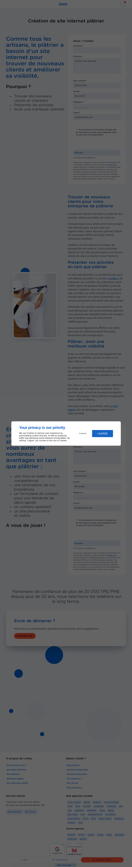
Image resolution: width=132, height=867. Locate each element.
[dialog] (66, 433)
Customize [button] (82, 433)
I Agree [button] (102, 433)
